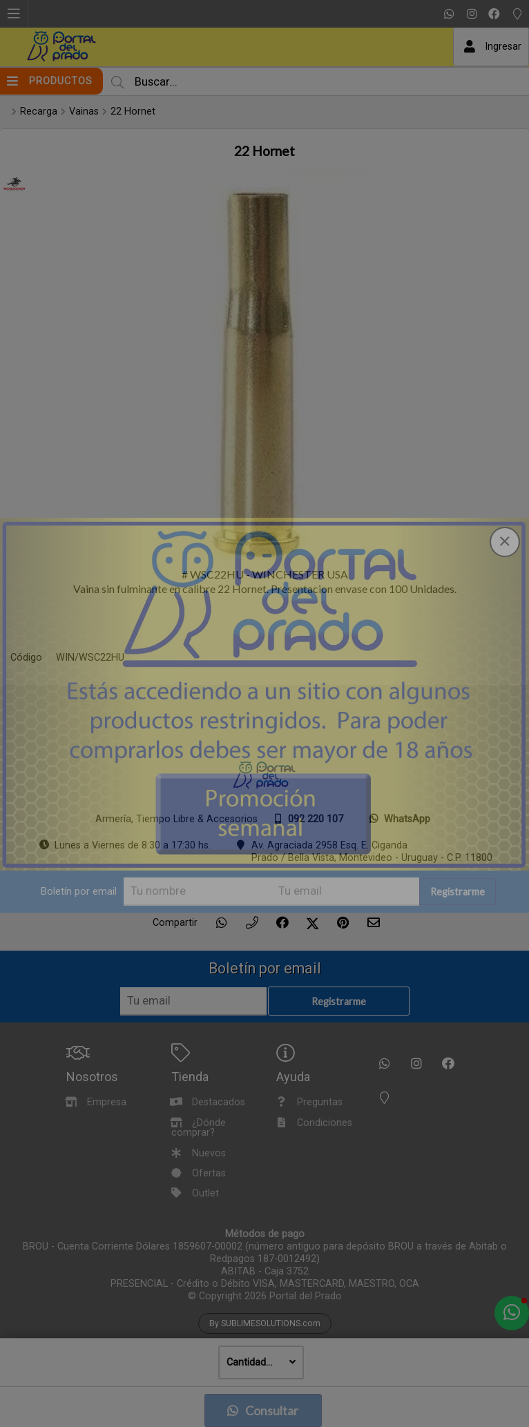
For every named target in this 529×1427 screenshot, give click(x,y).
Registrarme (457, 892)
